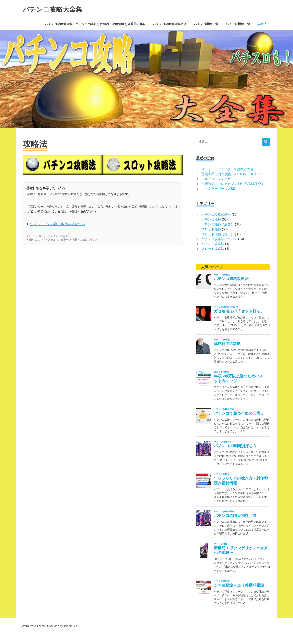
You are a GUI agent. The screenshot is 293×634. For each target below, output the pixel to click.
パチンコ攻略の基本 (216, 214)
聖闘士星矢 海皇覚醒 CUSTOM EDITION (231, 174)
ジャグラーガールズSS (218, 188)
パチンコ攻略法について (219, 239)
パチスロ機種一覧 (238, 24)
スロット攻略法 (212, 249)
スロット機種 (211, 229)
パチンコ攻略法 (212, 244)
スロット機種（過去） (217, 234)
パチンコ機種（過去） (217, 224)
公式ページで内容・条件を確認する (57, 224)
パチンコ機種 (211, 219)
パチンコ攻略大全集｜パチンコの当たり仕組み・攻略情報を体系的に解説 (95, 24)
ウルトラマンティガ (216, 179)
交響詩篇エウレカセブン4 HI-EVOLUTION (232, 184)
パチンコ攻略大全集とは (170, 24)
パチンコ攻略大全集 (58, 9)
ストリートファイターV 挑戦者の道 (227, 169)
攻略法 (262, 24)
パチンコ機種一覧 (206, 24)
